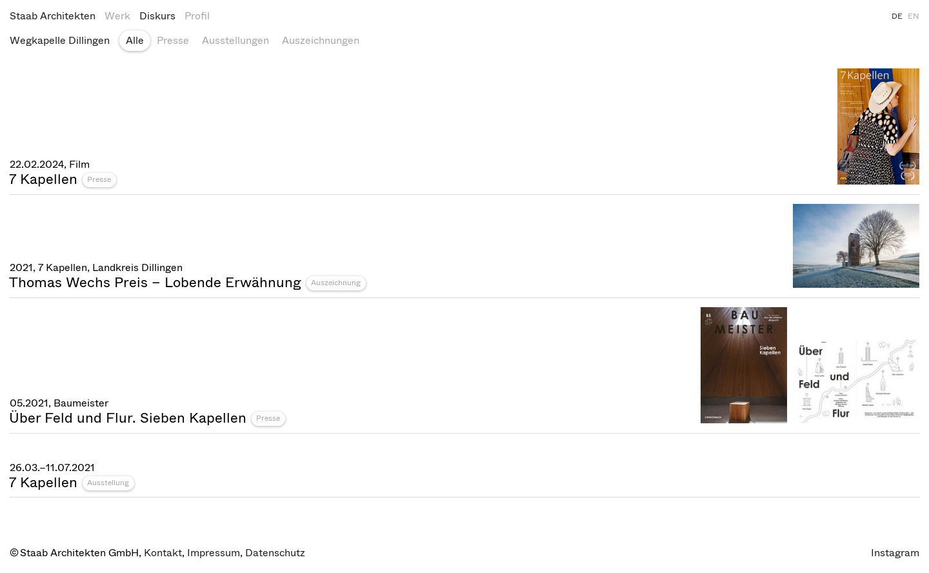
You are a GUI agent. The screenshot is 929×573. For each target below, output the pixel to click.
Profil (197, 15)
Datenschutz (275, 552)
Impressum (213, 552)
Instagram (895, 552)
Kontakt (163, 552)
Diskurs (157, 15)
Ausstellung (108, 482)
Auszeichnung (336, 282)
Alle (135, 40)
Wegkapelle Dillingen (60, 40)
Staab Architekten (52, 15)
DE (897, 16)
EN (913, 16)
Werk (117, 15)
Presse (173, 40)
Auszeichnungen (320, 40)
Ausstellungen (235, 40)
